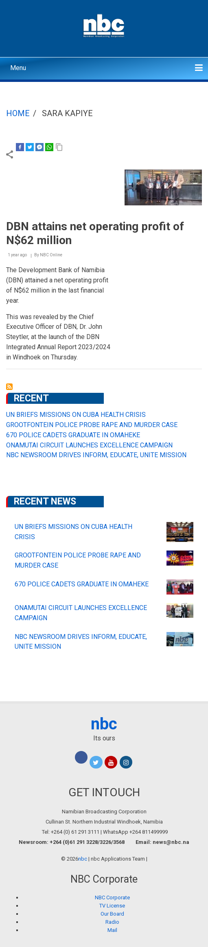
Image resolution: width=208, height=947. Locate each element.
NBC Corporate (112, 897)
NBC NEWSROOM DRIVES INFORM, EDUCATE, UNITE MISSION (96, 455)
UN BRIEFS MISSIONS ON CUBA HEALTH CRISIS (76, 414)
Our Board (112, 914)
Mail (112, 930)
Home (18, 113)
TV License (112, 906)
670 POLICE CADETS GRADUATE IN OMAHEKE (73, 435)
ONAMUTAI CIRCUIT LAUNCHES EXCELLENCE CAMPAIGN (89, 445)
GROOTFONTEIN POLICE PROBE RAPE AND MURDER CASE (91, 425)
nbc (104, 723)
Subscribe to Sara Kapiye (9, 386)
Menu (18, 68)
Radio (112, 922)
